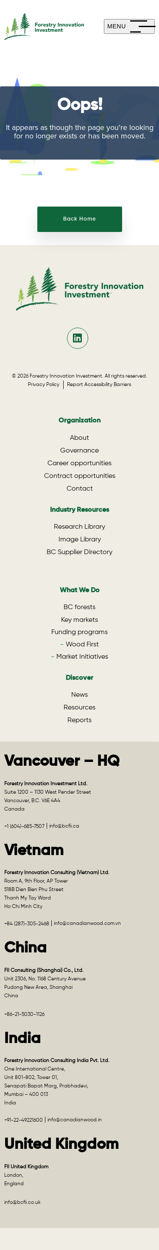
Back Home (79, 219)
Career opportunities (79, 463)
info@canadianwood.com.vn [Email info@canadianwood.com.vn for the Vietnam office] (87, 923)
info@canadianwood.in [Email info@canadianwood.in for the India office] (74, 1120)
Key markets (79, 620)
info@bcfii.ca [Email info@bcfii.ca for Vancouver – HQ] (64, 826)
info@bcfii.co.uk (22, 1202)
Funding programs (79, 632)
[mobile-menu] (129, 26)
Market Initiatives (82, 657)
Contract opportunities (79, 476)
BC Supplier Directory (79, 552)
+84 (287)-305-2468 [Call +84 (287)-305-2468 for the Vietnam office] (26, 924)
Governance (79, 450)
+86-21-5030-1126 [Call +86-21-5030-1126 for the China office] (24, 1014)
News (79, 695)
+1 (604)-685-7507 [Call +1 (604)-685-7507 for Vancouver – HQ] (24, 826)
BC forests (79, 607)
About (79, 438)
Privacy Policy (45, 384)
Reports (79, 720)
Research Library (79, 527)
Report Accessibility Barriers (99, 384)
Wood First (82, 644)
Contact (80, 489)
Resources (79, 707)
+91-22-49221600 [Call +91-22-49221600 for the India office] (23, 1120)
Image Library (80, 539)
